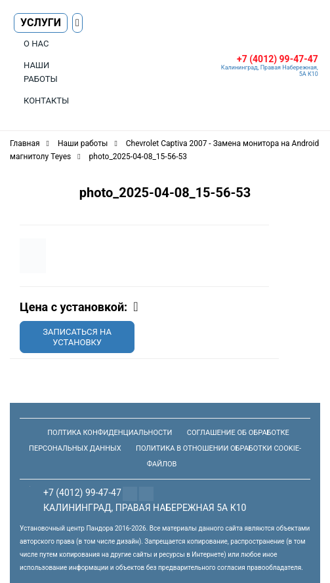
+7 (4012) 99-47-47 (277, 59)
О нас (36, 43)
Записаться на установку (77, 337)
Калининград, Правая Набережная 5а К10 (144, 507)
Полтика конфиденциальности (109, 432)
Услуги (40, 22)
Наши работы (41, 72)
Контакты (46, 100)
